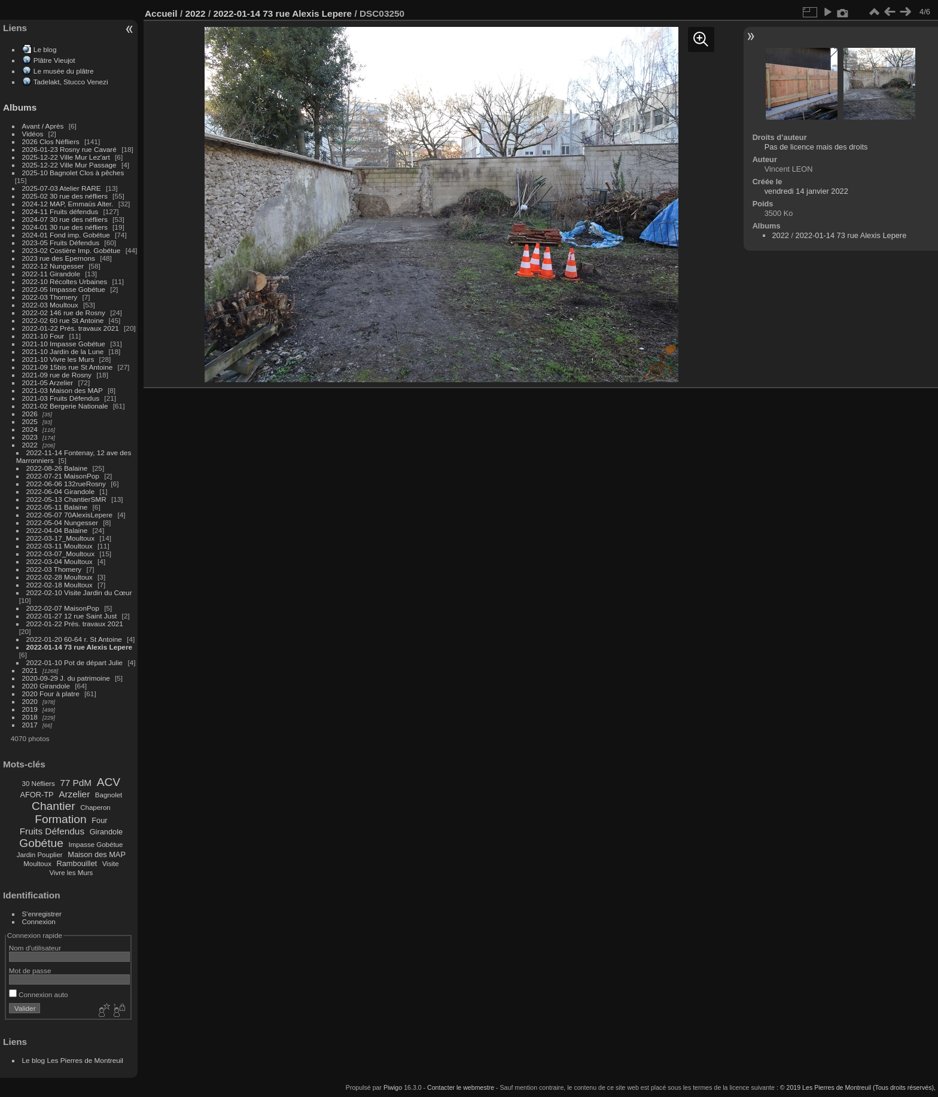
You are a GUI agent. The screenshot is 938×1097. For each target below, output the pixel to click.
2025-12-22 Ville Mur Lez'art (66, 157)
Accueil (161, 13)
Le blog (45, 49)
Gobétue (41, 843)
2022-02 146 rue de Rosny (63, 312)
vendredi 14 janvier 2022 (806, 191)
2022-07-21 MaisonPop (62, 476)
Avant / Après (43, 126)
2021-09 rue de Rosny (57, 375)
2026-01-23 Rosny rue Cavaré (69, 149)
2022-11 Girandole (51, 274)
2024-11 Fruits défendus (60, 211)
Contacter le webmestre (460, 1087)
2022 (30, 445)
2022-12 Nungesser (53, 266)
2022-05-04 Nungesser (62, 522)
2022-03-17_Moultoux (60, 538)
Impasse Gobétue (96, 844)
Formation (60, 819)
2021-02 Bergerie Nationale (65, 406)
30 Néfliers (38, 783)
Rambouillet (77, 863)
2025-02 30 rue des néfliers (65, 196)
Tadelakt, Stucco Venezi (71, 82)
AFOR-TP (36, 794)
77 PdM (76, 783)
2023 (30, 437)
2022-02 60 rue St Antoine (63, 320)
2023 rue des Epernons (58, 258)
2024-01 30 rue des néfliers (66, 227)
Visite (110, 863)
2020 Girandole (46, 686)
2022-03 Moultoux (50, 305)
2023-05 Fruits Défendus (61, 242)
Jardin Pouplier (40, 854)
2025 (30, 421)
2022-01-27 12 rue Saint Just (71, 616)
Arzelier (74, 794)
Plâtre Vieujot (54, 60)
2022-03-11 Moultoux (59, 546)
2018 (30, 717)
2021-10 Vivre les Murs (58, 359)
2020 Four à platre (51, 693)
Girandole (106, 831)
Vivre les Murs (71, 872)
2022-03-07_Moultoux (60, 553)
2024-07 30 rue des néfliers (65, 219)
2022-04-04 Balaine (57, 530)
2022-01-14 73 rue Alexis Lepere (79, 647)
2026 (30, 414)
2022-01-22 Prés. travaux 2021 (70, 328)
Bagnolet (108, 795)
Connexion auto (38, 994)
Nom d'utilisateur (35, 948)
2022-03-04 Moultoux (59, 561)
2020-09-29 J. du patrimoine (66, 678)
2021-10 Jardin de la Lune (63, 351)
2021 (30, 670)
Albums (19, 107)
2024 (30, 429)
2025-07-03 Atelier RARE (61, 188)
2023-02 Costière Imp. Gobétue (71, 250)
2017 (30, 725)
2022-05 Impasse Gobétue (63, 289)
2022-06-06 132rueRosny (66, 483)
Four (99, 820)
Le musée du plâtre (64, 71)
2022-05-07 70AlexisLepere (69, 515)
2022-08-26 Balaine (57, 468)
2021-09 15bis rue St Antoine (67, 367)
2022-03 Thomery (50, 297)
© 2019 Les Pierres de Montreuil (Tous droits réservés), (858, 1087)
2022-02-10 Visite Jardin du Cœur (79, 592)
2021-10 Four (43, 336)
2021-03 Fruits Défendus (61, 398)
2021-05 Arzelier (48, 382)
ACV (108, 782)
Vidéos (33, 134)
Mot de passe (30, 970)
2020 (30, 701)
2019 (30, 709)
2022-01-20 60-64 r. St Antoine (74, 639)
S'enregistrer (42, 914)
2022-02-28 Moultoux (59, 577)
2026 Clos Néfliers (51, 141)
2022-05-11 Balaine (57, 507)
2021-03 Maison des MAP (62, 390)
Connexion (39, 921)
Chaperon (95, 807)
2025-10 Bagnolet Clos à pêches (73, 172)
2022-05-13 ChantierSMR (66, 499)
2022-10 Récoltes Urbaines (65, 281)
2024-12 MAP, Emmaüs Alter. (68, 204)
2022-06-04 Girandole (60, 491)
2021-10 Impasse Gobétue (63, 344)
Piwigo (392, 1087)
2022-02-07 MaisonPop (62, 608)
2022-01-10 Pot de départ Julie (74, 662)
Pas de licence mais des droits (816, 146)
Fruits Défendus (52, 831)
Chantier (53, 806)
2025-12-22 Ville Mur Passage (69, 165)
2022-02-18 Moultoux (59, 585)
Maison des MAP (97, 854)
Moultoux (37, 863)
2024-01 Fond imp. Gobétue (66, 235)
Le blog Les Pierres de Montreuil (72, 1060)
